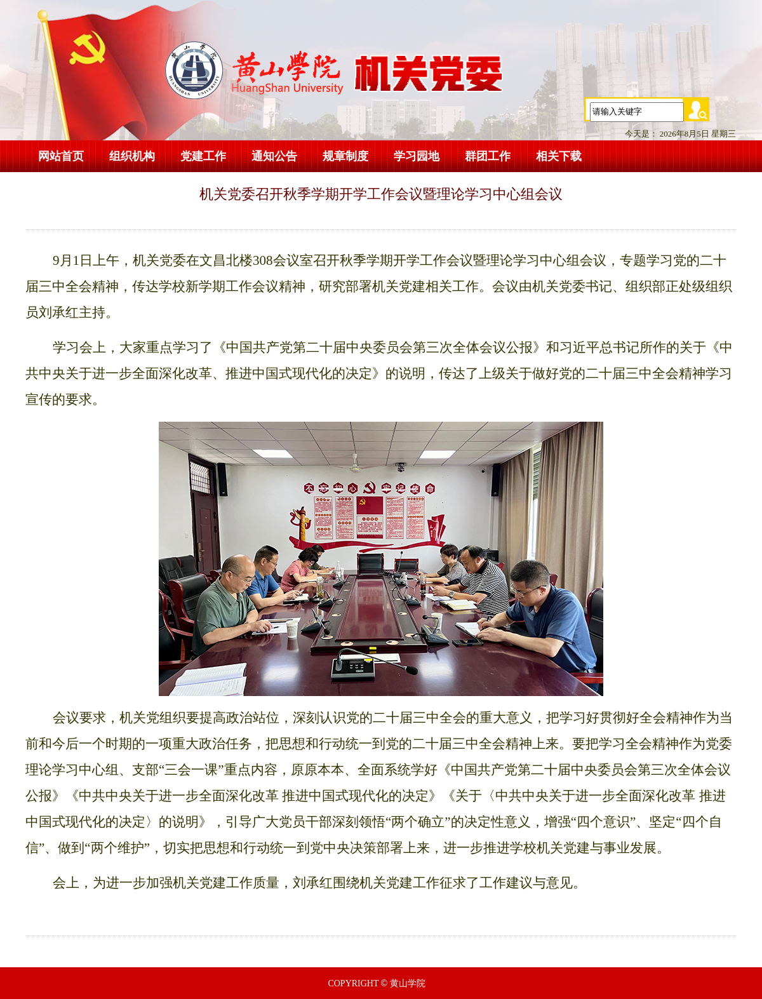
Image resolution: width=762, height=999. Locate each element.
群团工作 (488, 156)
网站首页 (61, 156)
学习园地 (416, 156)
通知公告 (274, 156)
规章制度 (345, 156)
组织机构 (132, 156)
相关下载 (559, 156)
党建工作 (203, 156)
